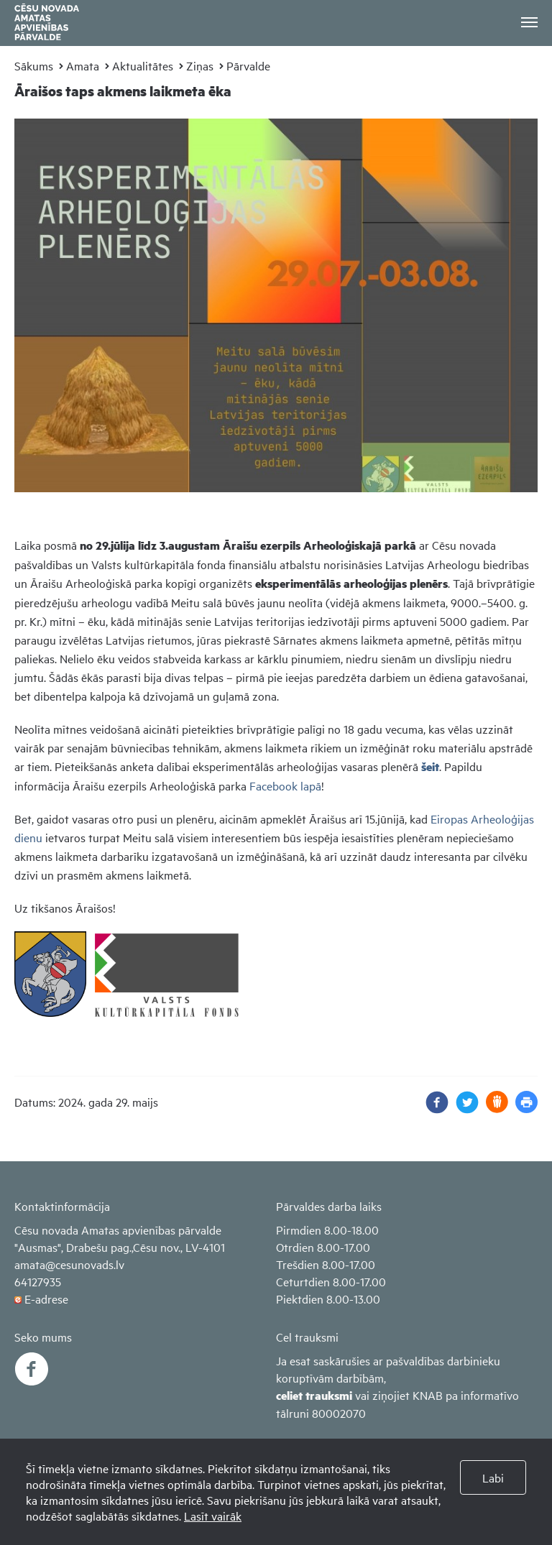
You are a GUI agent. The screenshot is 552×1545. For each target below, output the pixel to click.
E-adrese (46, 1298)
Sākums (33, 65)
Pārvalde (248, 65)
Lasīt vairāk (213, 1515)
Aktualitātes (142, 65)
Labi (493, 1477)
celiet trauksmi (314, 1395)
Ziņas (199, 65)
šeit (430, 766)
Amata (82, 65)
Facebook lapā (285, 785)
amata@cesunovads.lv (69, 1264)
